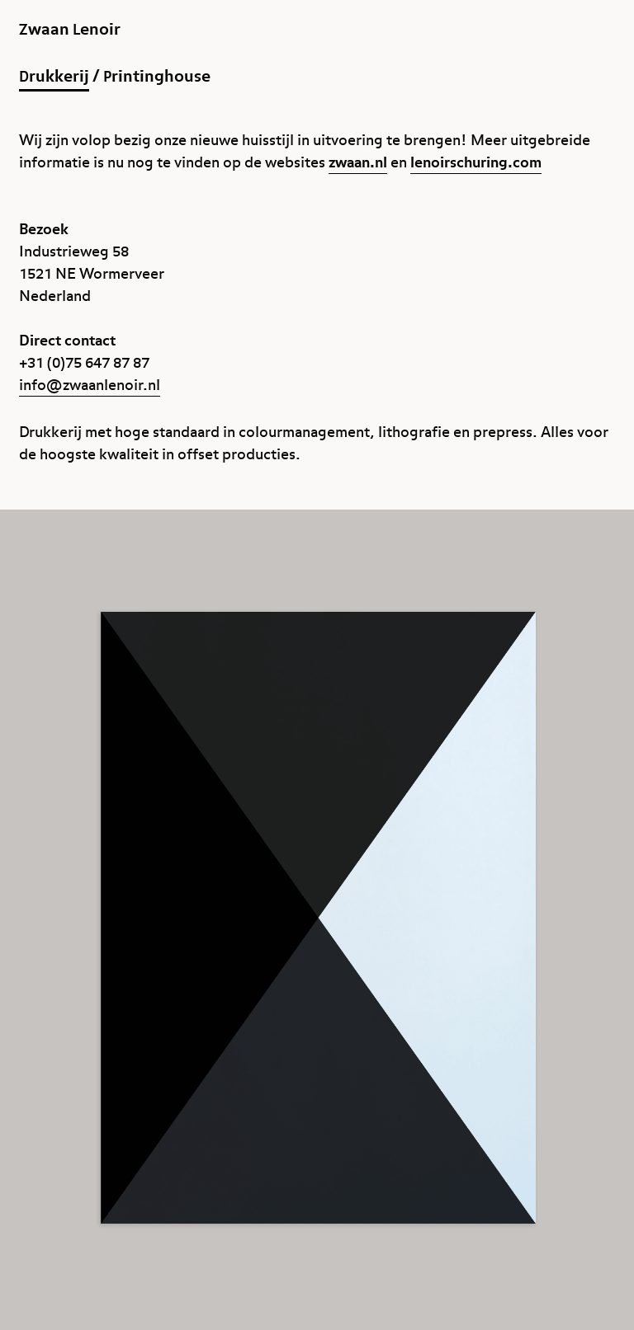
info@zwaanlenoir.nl (89, 385)
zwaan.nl (358, 162)
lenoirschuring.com (476, 162)
